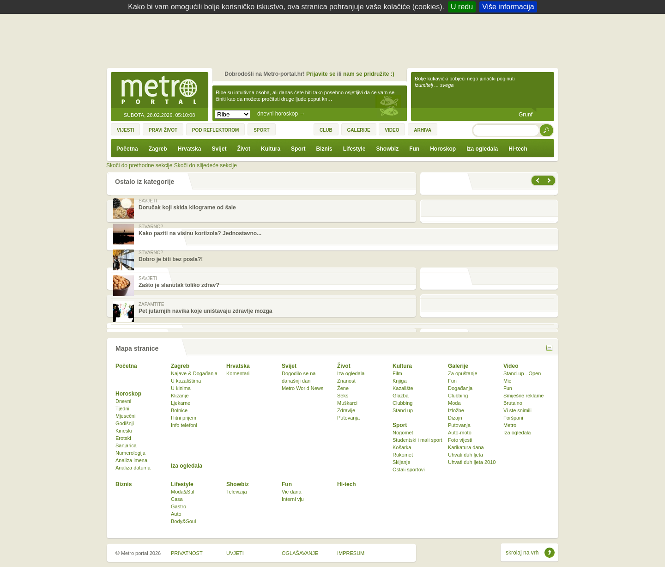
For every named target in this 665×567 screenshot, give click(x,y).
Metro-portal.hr (159, 90)
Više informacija (508, 7)
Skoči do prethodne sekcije (139, 165)
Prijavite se (320, 74)
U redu (462, 7)
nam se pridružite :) (368, 74)
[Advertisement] (335, 39)
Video (510, 366)
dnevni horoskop (281, 113)
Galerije (458, 366)
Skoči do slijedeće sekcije (205, 165)
